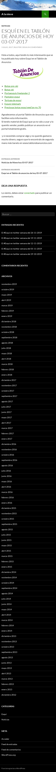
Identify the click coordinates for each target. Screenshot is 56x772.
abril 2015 (6, 550)
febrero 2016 (7, 497)
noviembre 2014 (9, 577)
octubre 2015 (7, 518)
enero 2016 (6, 502)
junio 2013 (6, 662)
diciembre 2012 (8, 694)
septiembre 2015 (9, 524)
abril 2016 (6, 486)
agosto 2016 (7, 465)
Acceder (5, 739)
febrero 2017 (7, 433)
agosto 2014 (7, 593)
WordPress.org (8, 755)
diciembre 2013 (8, 636)
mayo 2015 (6, 545)
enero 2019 (6, 316)
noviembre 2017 (9, 385)
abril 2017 (6, 422)
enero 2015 (6, 566)
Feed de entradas (9, 744)
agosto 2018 (7, 342)
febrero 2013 (7, 684)
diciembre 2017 (8, 380)
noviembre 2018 (9, 326)
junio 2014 (6, 604)
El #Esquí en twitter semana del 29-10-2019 (21, 254)
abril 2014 (6, 614)
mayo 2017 (6, 417)
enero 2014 (6, 630)
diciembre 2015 (8, 508)
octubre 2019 (7, 289)
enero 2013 (6, 689)
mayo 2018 (6, 353)
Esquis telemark (12, 103)
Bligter (17, 47)
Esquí (4, 714)
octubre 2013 (7, 646)
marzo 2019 (7, 305)
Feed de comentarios (11, 749)
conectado (29, 192)
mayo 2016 (6, 481)
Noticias (5, 26)
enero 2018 (6, 374)
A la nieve (7, 14)
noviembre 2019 (9, 284)
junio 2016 (6, 476)
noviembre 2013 (9, 641)
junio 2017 (6, 412)
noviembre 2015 (9, 513)
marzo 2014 (7, 620)
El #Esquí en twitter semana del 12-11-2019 (21, 243)
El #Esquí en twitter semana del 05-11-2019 (21, 248)
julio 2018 (6, 348)
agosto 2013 (7, 657)
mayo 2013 (6, 668)
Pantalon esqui (12, 96)
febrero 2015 (7, 561)
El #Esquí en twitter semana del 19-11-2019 (21, 238)
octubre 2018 (7, 332)
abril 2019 (6, 300)
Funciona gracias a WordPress (13, 768)
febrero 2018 (7, 369)
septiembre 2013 (9, 652)
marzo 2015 (7, 556)
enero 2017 (6, 438)
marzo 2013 (7, 678)
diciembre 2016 (8, 444)
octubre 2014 (7, 582)
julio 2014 (6, 598)
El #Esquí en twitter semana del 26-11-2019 (21, 232)
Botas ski (9, 89)
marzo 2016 (7, 492)
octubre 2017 (7, 390)
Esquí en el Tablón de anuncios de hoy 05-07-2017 (28, 171)
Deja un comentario (32, 47)
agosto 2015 (7, 529)
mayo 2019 (6, 294)
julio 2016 (6, 470)
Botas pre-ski (11, 86)
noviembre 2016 (9, 449)
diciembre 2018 (8, 321)
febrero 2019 (7, 310)
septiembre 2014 (9, 588)
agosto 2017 (7, 401)
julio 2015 (6, 534)
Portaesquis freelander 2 (17, 93)
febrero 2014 (7, 625)
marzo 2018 (7, 364)
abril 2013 (6, 673)
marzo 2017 (7, 428)
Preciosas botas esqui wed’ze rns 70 (22, 107)
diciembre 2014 (8, 572)
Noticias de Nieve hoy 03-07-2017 (28, 160)
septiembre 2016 (9, 460)
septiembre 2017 (9, 396)
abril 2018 (6, 358)
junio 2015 (6, 540)
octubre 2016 (7, 454)
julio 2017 (6, 406)
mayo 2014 (6, 609)
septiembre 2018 (9, 337)
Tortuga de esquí (12, 100)
